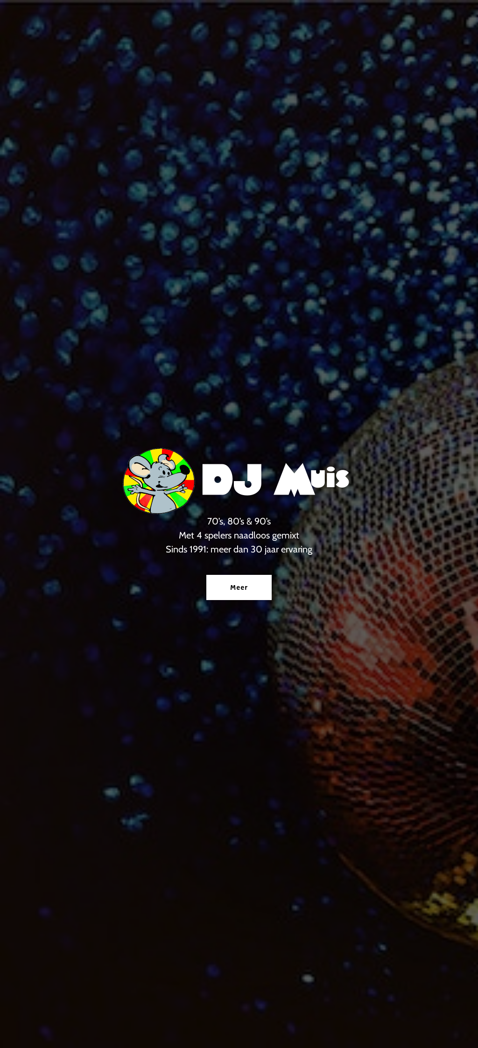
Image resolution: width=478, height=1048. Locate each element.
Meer (239, 587)
